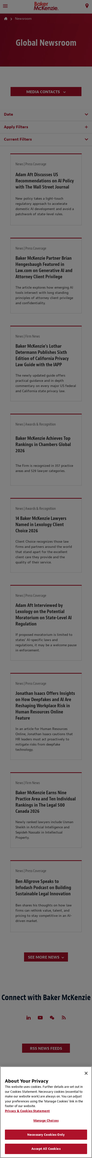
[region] (46, 1112)
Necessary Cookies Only (46, 1135)
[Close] (86, 1073)
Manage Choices (46, 1120)
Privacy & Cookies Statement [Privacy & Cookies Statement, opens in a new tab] (27, 1111)
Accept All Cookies (45, 1149)
